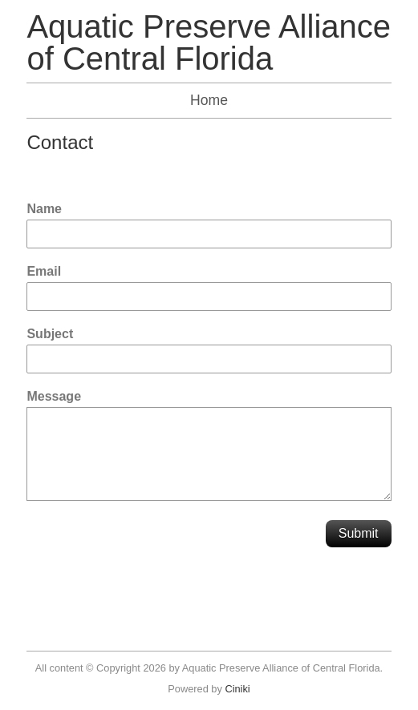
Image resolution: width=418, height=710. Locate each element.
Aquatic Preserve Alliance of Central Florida (208, 42)
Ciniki (237, 689)
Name (44, 209)
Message (53, 396)
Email (43, 271)
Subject (49, 334)
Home (209, 100)
